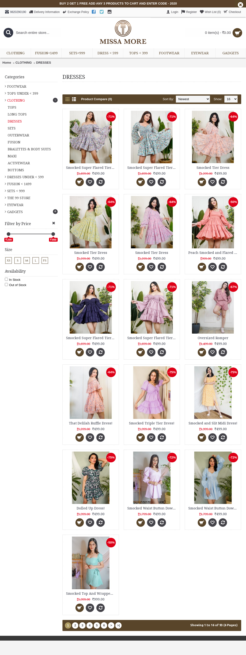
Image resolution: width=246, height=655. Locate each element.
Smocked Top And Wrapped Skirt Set (91, 593)
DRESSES (43, 62)
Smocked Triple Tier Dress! (151, 423)
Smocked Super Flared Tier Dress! (91, 168)
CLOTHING (23, 62)
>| (118, 625)
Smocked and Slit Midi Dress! (213, 423)
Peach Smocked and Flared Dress (213, 253)
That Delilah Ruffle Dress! (90, 423)
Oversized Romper (213, 338)
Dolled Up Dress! (91, 508)
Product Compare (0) (96, 99)
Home (6, 62)
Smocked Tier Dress (213, 168)
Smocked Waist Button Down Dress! (152, 508)
